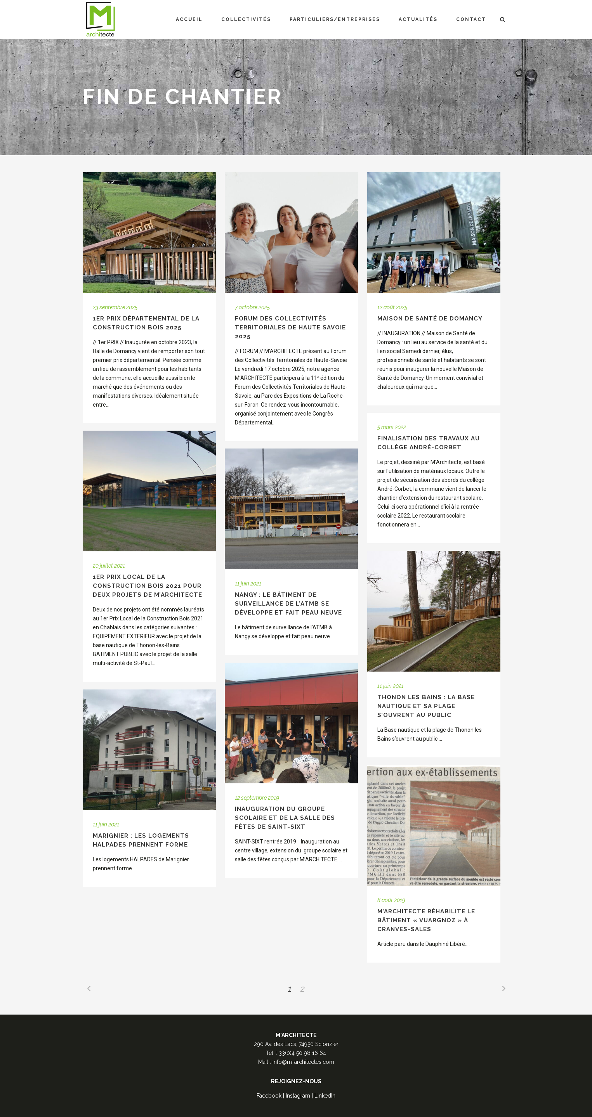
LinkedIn (324, 1096)
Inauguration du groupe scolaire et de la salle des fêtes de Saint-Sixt (285, 817)
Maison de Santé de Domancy (430, 318)
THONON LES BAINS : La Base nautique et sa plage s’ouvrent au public (426, 706)
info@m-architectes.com (303, 1062)
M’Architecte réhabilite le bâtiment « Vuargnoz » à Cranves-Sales (426, 920)
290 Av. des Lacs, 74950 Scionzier (296, 1044)
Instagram (298, 1096)
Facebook (269, 1096)
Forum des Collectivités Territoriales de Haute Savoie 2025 (290, 327)
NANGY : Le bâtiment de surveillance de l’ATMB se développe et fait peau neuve (288, 603)
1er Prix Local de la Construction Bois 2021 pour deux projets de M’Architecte (147, 585)
